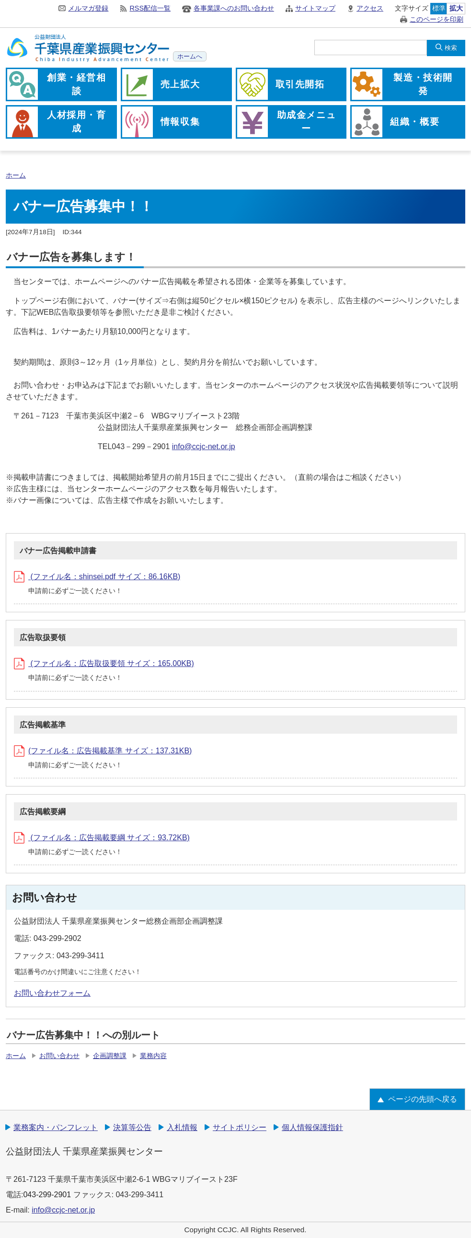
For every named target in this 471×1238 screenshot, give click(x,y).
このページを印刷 (436, 19)
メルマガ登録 (88, 8)
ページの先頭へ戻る (422, 1099)
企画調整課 (109, 1055)
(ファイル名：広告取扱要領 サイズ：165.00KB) (104, 663)
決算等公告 (132, 1127)
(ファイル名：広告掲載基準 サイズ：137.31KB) (103, 751)
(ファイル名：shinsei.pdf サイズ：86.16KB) (97, 576)
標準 (439, 8)
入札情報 (182, 1127)
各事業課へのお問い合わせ (234, 8)
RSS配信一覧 (150, 8)
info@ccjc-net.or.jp (203, 446)
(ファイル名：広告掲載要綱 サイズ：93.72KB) (102, 837)
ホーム (16, 175)
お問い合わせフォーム (52, 993)
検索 (451, 47)
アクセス (369, 8)
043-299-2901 (47, 1194)
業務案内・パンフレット (55, 1127)
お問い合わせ (59, 1055)
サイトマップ (315, 8)
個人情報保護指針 (312, 1127)
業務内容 (153, 1055)
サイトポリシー (239, 1127)
